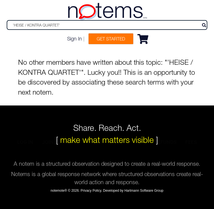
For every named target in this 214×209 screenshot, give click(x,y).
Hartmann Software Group (143, 191)
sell (140, 150)
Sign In (74, 39)
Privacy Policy (91, 191)
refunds (166, 150)
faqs (119, 150)
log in (25, 150)
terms (95, 150)
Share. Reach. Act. (107, 128)
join (48, 150)
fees (191, 150)
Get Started (111, 38)
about (70, 150)
